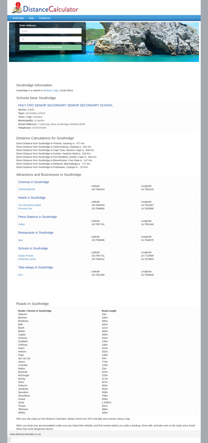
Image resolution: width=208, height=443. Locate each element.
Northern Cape (51, 90)
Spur (20, 240)
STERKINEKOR (26, 189)
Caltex (21, 224)
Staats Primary (26, 255)
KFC (20, 275)
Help (31, 18)
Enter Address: (28, 25)
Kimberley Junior (27, 259)
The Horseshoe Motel (29, 205)
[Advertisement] (96, 71)
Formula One (25, 208)
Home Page (18, 18)
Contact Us (44, 18)
